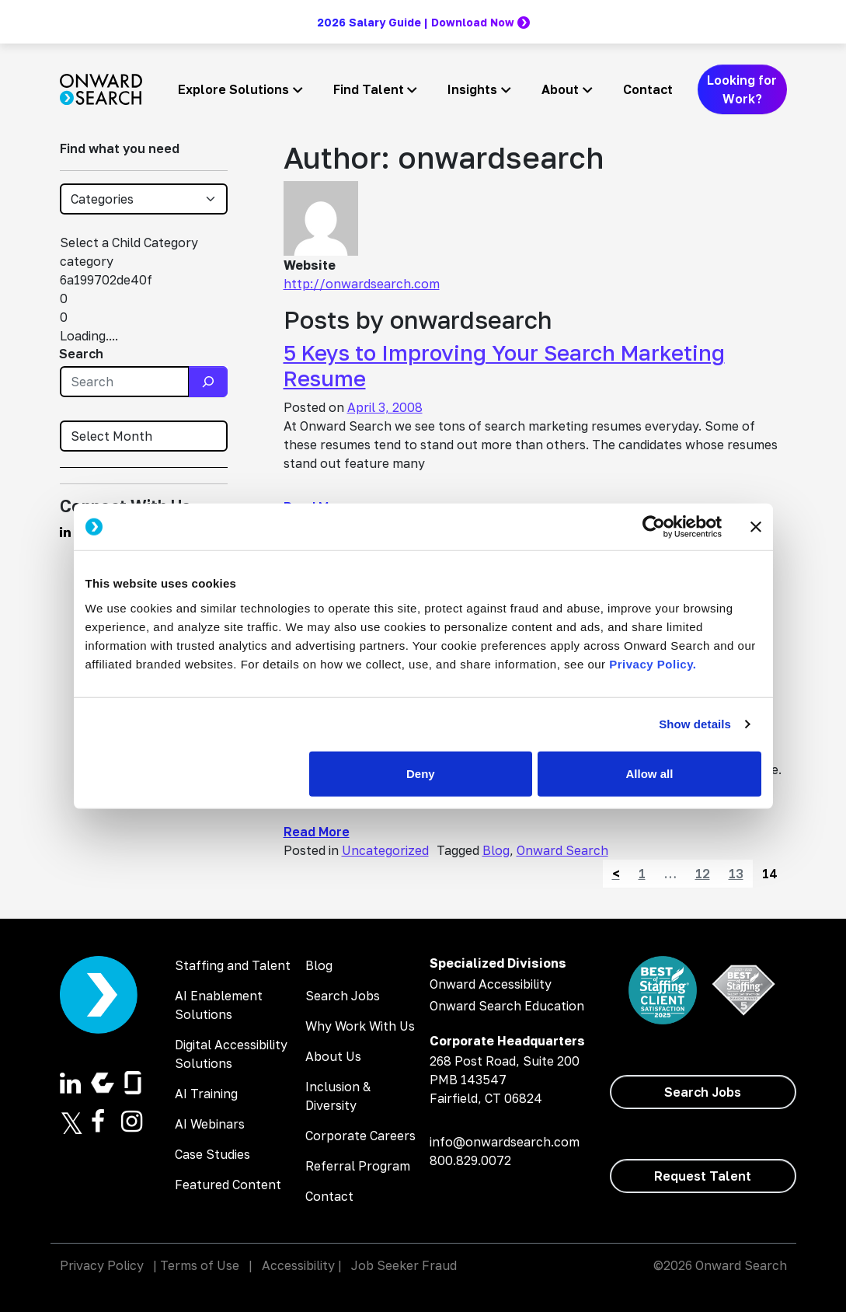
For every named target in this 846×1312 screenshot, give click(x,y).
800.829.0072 (470, 1160)
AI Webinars (210, 1124)
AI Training (206, 1093)
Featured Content (228, 1184)
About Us (333, 1056)
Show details (695, 724)
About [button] (560, 89)
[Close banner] (755, 527)
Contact (648, 89)
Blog (496, 850)
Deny (420, 773)
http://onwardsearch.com (362, 283)
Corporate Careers (360, 1135)
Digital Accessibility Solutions (231, 1054)
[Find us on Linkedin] (65, 531)
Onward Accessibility (491, 984)
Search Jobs (342, 995)
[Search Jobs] (703, 1092)
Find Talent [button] (368, 89)
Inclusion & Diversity (338, 1096)
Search (81, 353)
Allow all (650, 773)
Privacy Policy (102, 1265)
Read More (317, 831)
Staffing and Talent (233, 965)
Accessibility (298, 1265)
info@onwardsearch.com (505, 1142)
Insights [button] (472, 89)
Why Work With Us (360, 1026)
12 (702, 873)
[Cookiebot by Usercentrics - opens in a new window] (654, 527)
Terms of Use (199, 1265)
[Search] (208, 381)
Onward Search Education (507, 1006)
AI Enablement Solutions (219, 1005)
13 (736, 873)
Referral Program (357, 1166)
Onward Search (562, 850)
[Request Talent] (703, 1176)
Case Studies (212, 1154)
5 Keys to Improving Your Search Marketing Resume (504, 365)
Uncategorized (385, 850)
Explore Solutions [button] (233, 89)
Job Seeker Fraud (404, 1265)
